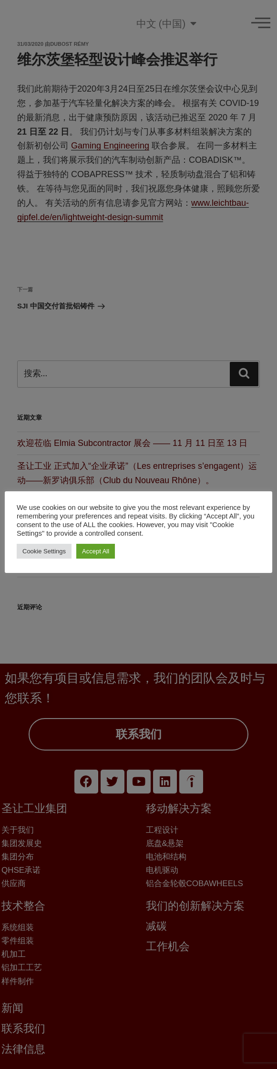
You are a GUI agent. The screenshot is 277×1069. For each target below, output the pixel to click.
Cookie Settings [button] (44, 551)
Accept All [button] (95, 551)
